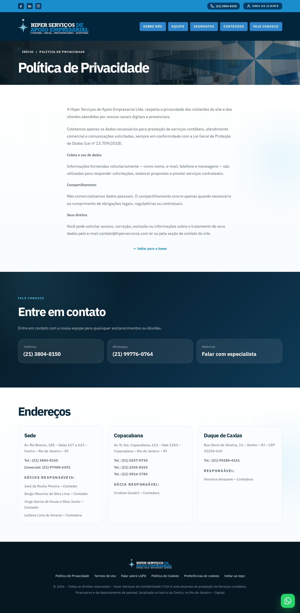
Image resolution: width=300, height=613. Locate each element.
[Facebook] (21, 6)
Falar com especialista (229, 353)
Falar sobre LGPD (133, 576)
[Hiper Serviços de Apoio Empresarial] (53, 26)
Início (28, 51)
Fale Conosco (266, 26)
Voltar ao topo (234, 576)
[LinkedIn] (30, 6)
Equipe (178, 26)
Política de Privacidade (72, 576)
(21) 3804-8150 (42, 353)
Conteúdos (234, 26)
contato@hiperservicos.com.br (126, 233)
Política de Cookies (165, 576)
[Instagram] (38, 6)
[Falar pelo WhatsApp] (288, 601)
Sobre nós (152, 26)
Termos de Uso (105, 576)
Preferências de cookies (201, 576)
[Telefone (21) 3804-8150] (223, 6)
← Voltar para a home (150, 248)
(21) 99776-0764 (133, 353)
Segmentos (204, 26)
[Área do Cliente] (262, 6)
